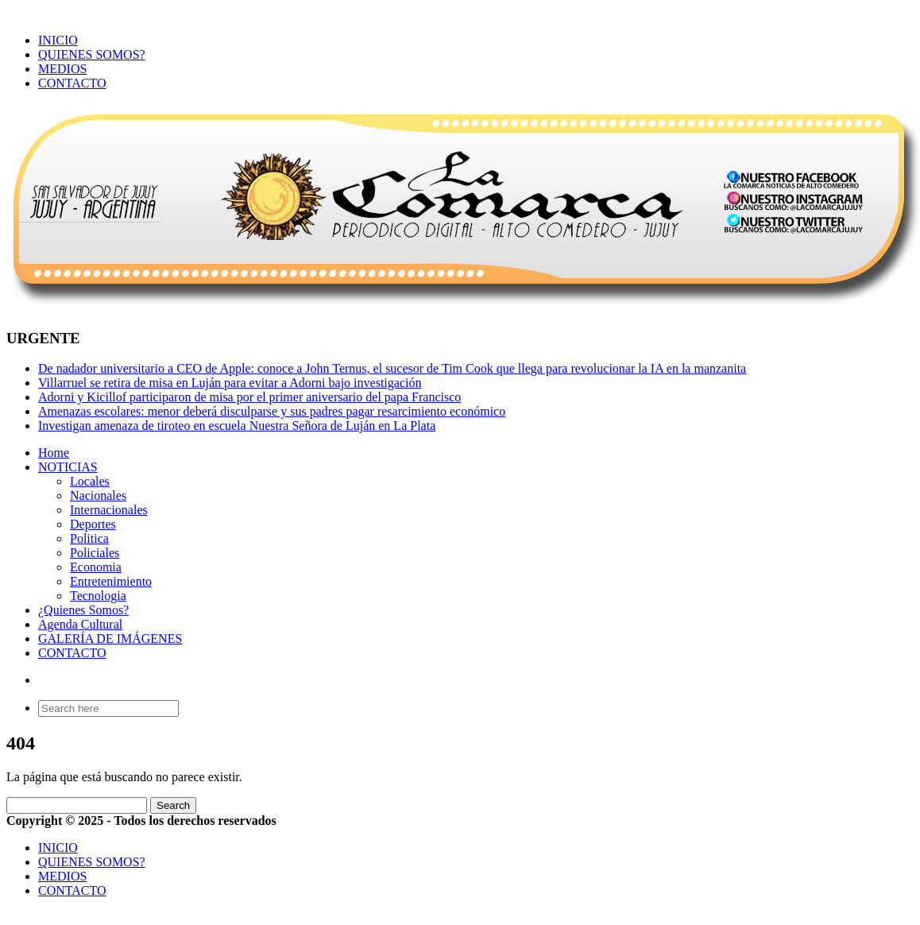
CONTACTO (72, 83)
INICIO (58, 40)
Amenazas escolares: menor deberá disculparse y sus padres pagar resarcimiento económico (271, 411)
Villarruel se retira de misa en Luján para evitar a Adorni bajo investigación (229, 382)
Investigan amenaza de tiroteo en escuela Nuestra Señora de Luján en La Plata (236, 425)
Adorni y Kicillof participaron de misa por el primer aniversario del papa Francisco (249, 397)
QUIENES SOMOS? (91, 54)
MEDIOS (62, 68)
